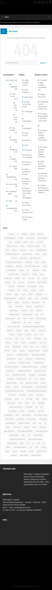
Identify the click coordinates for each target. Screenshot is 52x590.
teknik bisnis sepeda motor (17, 439)
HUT (18, 290)
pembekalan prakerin (23, 355)
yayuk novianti (24, 455)
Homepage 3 (27, 113)
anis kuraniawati (42, 238)
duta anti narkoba (13, 274)
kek (44, 302)
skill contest (29, 407)
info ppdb (8, 294)
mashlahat (10, 331)
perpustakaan (42, 375)
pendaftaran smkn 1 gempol (29, 367)
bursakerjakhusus (41, 250)
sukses (8, 427)
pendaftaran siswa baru (11, 367)
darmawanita (9, 266)
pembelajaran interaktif (38, 355)
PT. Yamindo (22, 395)
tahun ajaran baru (9, 431)
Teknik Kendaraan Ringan (26, 171)
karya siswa (13, 184)
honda (41, 286)
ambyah (21, 238)
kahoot (9, 302)
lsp (24, 323)
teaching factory (38, 435)
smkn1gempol (43, 419)
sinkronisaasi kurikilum (15, 407)
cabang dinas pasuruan (12, 254)
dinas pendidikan (11, 270)
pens (7, 375)
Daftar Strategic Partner (25, 82)
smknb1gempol (10, 423)
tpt (44, 443)
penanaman (29, 359)
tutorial (8, 447)
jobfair (30, 298)
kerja (31, 310)
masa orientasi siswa (14, 327)
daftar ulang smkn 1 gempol (14, 262)
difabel (45, 266)
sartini (37, 399)
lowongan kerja (16, 323)
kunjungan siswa (27, 314)
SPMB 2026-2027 (42, 96)
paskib (14, 351)
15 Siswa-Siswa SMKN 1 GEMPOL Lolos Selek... (43, 117)
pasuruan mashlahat (34, 351)
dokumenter (35, 270)
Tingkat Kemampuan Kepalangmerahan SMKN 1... (45, 188)
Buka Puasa (23, 250)
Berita (11, 80)
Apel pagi (17, 242)
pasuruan (22, 351)
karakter (16, 302)
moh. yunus (8, 339)
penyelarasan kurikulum (18, 375)
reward (17, 399)
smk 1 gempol (12, 411)
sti (45, 423)
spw (40, 423)
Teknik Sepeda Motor (27, 211)
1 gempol (11, 234)
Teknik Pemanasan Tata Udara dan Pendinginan (27, 193)
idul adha (33, 290)
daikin (37, 262)
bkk (44, 246)
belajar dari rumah (12, 246)
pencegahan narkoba (24, 363)
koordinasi (39, 310)
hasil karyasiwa (32, 286)
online (25, 347)
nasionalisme (32, 343)
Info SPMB (12, 129)
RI (22, 399)
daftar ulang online (35, 258)
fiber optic (31, 278)
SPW (10, 201)
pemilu (20, 359)
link (42, 314)
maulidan (11, 335)
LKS (19, 318)
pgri (30, 379)
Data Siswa (28, 97)
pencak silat (12, 363)
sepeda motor (11, 403)
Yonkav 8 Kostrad (36, 455)
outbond (44, 347)
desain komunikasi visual (32, 266)
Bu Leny (14, 250)
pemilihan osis (11, 359)
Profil (26, 145)
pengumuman (10, 371)
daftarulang (29, 262)
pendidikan (44, 367)
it (45, 294)
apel (10, 242)
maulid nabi (41, 331)
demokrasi (19, 266)
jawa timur (22, 298)
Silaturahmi (41, 403)
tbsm (29, 435)
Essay (41, 274)
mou (22, 339)
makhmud (37, 323)
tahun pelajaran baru (42, 431)
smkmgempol (8, 415)
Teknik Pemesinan (26, 204)
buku (31, 250)
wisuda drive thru (41, 451)
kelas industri (19, 306)
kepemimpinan (14, 310)
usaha (7, 451)
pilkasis (42, 379)
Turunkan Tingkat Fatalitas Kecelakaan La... (42, 85)
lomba (31, 318)
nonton (7, 347)
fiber (24, 278)
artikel (25, 242)
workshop (13, 455)
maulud (20, 335)
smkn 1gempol (9, 419)
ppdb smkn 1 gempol (32, 383)
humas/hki (11, 290)
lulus (30, 323)
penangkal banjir (40, 359)
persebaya (10, 379)
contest (37, 254)
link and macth (10, 318)
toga (38, 443)
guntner (8, 282)
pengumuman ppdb (39, 371)
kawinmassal (35, 302)
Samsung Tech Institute (27, 156)
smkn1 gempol (31, 419)
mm (42, 335)
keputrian (24, 310)
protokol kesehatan (41, 387)
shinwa (27, 403)
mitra (36, 335)
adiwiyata (24, 234)
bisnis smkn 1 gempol (34, 246)
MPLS (29, 339)
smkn (17, 415)
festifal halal (8, 278)
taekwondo (43, 427)
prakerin (43, 383)
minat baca (28, 335)
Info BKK (15, 106)
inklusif (31, 294)
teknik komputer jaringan (35, 439)
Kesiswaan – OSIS (11, 193)
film (38, 278)
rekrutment (8, 399)
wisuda (31, 451)
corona (44, 254)
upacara (43, 447)
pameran (6, 351)
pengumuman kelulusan (24, 371)
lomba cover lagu (41, 318)
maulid (33, 331)
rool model (29, 399)
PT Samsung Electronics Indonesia (36, 391)
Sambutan (28, 150)
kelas (10, 306)
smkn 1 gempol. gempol (40, 415)
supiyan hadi (16, 427)
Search (42, 62)
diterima (21, 270)
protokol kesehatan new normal (14, 391)
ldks (36, 314)
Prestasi (13, 159)
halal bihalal (31, 282)
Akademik (13, 87)
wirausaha (23, 451)
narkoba (23, 343)
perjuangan (32, 375)
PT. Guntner (12, 395)
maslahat (18, 331)
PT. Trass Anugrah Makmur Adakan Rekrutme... (42, 152)
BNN (7, 250)
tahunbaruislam (13, 435)
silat (33, 403)
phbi (36, 379)
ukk (31, 447)
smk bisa (22, 411)
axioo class (40, 242)
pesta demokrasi (21, 379)
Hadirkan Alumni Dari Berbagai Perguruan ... (43, 177)
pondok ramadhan (11, 383)
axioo (31, 242)
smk (41, 407)
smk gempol (31, 411)
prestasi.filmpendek (27, 387)
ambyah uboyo (30, 238)
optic (31, 347)
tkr (33, 443)
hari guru (11, 286)
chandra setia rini (27, 254)
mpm (45, 339)
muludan (8, 343)
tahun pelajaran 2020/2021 (25, 431)
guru (14, 282)
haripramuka (20, 286)
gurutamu (21, 282)
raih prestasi (39, 395)
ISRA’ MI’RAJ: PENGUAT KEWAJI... (42, 165)
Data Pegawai (25, 91)
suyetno (34, 427)
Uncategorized (11, 208)
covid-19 (14, 258)
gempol (45, 278)
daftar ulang (23, 258)
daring (43, 262)
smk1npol (40, 411)
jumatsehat (44, 298)
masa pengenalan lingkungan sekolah (33, 327)
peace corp (10, 355)
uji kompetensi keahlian (20, 447)
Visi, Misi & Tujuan (27, 218)
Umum (14, 166)
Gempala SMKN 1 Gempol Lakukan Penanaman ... (42, 136)
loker (24, 318)
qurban (31, 395)
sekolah (44, 399)
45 (17, 234)
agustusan (40, 234)
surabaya (26, 427)
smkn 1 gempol (26, 415)
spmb (34, 423)
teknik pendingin (12, 443)
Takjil (22, 435)
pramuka (8, 387)
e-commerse (25, 274)
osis (37, 347)
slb (36, 407)
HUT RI (25, 290)
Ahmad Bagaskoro (10, 238)
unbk (36, 447)
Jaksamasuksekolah (10, 298)
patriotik (45, 351)
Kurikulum (13, 140)
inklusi (23, 294)
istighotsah (39, 294)
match (26, 331)
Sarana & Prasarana (26, 163)
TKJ (28, 443)
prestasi (16, 387)
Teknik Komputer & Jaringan (26, 181)
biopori (22, 246)
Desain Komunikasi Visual (26, 104)
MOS (16, 339)
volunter (14, 451)
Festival (17, 278)
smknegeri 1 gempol (23, 423)
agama (32, 234)
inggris (16, 294)
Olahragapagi (16, 347)
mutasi (16, 343)
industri (41, 290)
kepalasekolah (39, 306)
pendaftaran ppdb (39, 363)
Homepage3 (26, 128)
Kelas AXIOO (25, 134)
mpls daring (37, 339)
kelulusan (28, 306)
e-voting (34, 274)
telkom (22, 443)
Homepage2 (26, 121)
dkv (28, 270)
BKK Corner (12, 95)
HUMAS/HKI (11, 177)
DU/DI (44, 270)
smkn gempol (20, 419)
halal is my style (42, 282)
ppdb (21, 383)
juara (36, 298)
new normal (43, 343)
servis (20, 403)
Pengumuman (15, 149)
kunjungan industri (14, 314)
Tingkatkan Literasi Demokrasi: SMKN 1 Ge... (43, 105)
